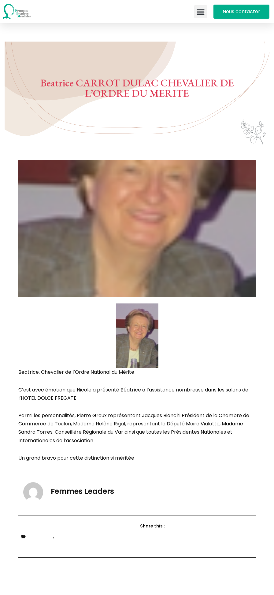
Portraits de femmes (80, 536)
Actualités (41, 536)
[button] (200, 11)
